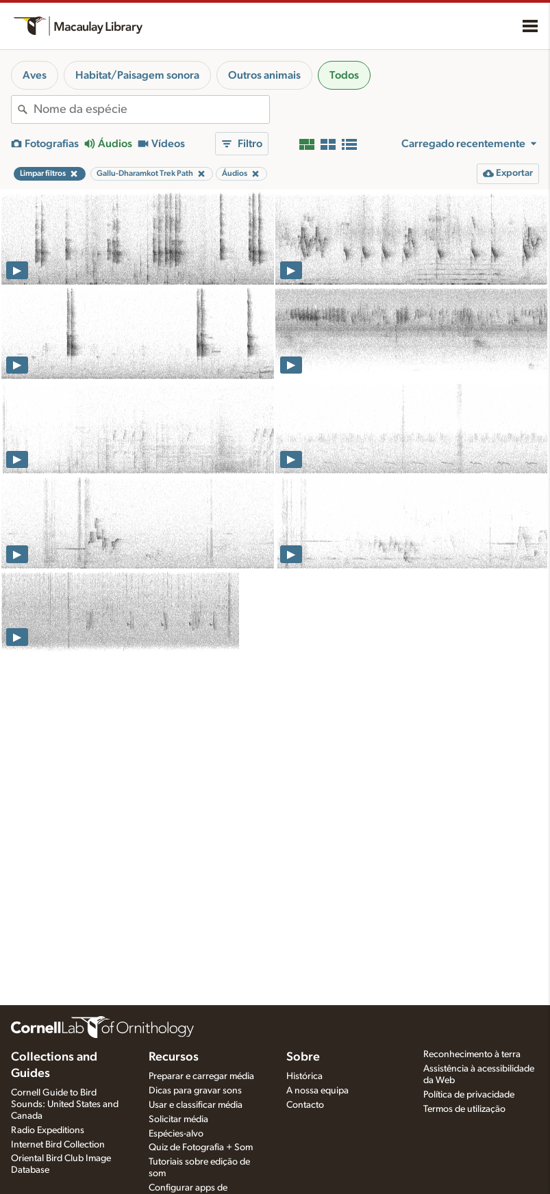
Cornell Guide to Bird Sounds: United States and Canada (64, 1104)
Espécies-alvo (176, 1134)
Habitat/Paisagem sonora (137, 75)
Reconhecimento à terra (472, 1054)
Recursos (174, 1057)
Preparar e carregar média (201, 1076)
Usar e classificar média (195, 1105)
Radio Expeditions (47, 1130)
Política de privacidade (468, 1095)
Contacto (305, 1105)
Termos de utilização (464, 1109)
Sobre (303, 1057)
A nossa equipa (317, 1090)
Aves (35, 75)
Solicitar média (178, 1119)
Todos (344, 75)
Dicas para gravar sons (195, 1090)
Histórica (304, 1076)
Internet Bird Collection (58, 1145)
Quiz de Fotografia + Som (201, 1147)
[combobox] (151, 109)
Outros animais (264, 75)
